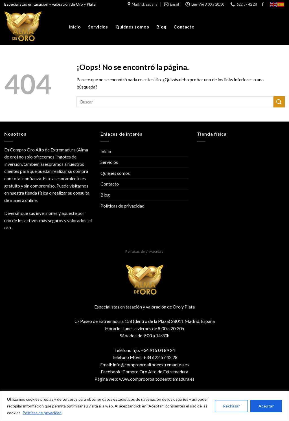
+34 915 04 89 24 (158, 350)
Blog (161, 26)
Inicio (75, 26)
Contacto (184, 26)
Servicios (98, 26)
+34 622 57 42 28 (160, 357)
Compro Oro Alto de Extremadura (155, 371)
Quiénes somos (132, 26)
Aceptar (266, 406)
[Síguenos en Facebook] (262, 4)
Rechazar (231, 406)
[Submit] (279, 101)
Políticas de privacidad (42, 412)
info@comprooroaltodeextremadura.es (151, 364)
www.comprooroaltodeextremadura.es (156, 379)
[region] (144, 406)
